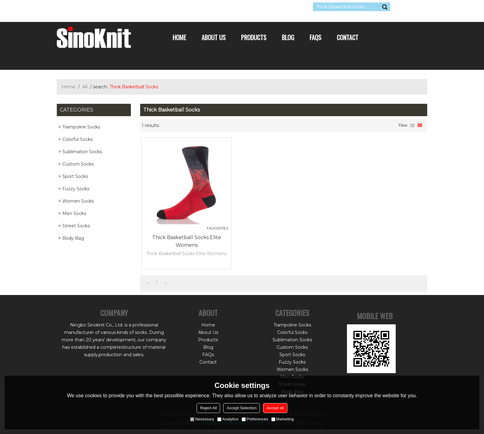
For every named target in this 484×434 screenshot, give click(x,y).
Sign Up (113, 7)
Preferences (255, 419)
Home (179, 37)
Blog (288, 37)
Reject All (208, 408)
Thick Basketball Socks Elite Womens (186, 241)
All (84, 87)
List (412, 125)
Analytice (228, 419)
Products (253, 37)
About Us (214, 37)
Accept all (275, 408)
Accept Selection (242, 408)
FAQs (315, 37)
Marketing (282, 419)
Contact (347, 37)
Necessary (202, 419)
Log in (94, 7)
